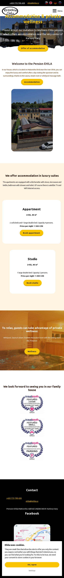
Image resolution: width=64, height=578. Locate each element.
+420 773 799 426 (17, 3)
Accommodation (32, 82)
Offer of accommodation (33, 48)
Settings (32, 570)
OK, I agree (32, 565)
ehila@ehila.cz (33, 3)
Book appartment (31, 233)
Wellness (32, 351)
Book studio (32, 283)
